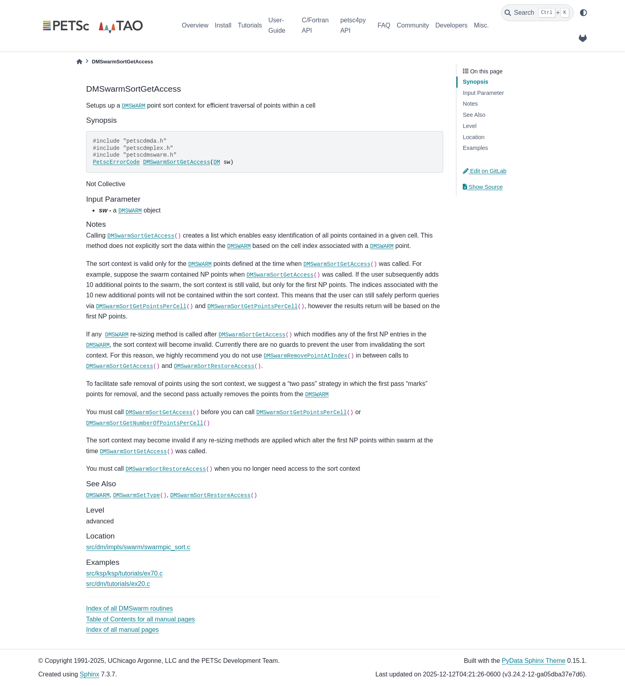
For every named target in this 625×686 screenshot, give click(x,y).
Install (223, 25)
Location (473, 137)
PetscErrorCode (116, 162)
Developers (451, 25)
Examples (475, 148)
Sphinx (89, 674)
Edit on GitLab (485, 171)
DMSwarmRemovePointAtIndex (306, 356)
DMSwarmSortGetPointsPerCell (141, 306)
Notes (470, 103)
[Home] (79, 61)
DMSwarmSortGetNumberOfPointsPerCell (144, 423)
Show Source (483, 187)
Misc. (481, 25)
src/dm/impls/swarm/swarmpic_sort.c (138, 547)
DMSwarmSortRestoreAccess (214, 366)
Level (469, 126)
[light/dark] (583, 13)
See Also (474, 115)
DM (216, 162)
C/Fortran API (315, 25)
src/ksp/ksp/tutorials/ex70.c (124, 573)
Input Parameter (483, 93)
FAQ (383, 25)
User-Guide (276, 25)
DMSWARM (133, 106)
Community (413, 25)
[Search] (537, 12)
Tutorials (250, 25)
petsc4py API (353, 25)
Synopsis (475, 82)
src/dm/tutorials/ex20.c (118, 583)
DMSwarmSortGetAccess (176, 162)
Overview (195, 25)
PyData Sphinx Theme (534, 660)
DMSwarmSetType (136, 495)
